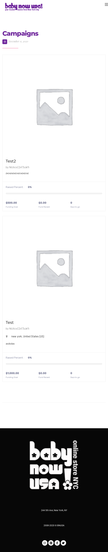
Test (10, 322)
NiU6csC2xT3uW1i (19, 167)
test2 (11, 161)
